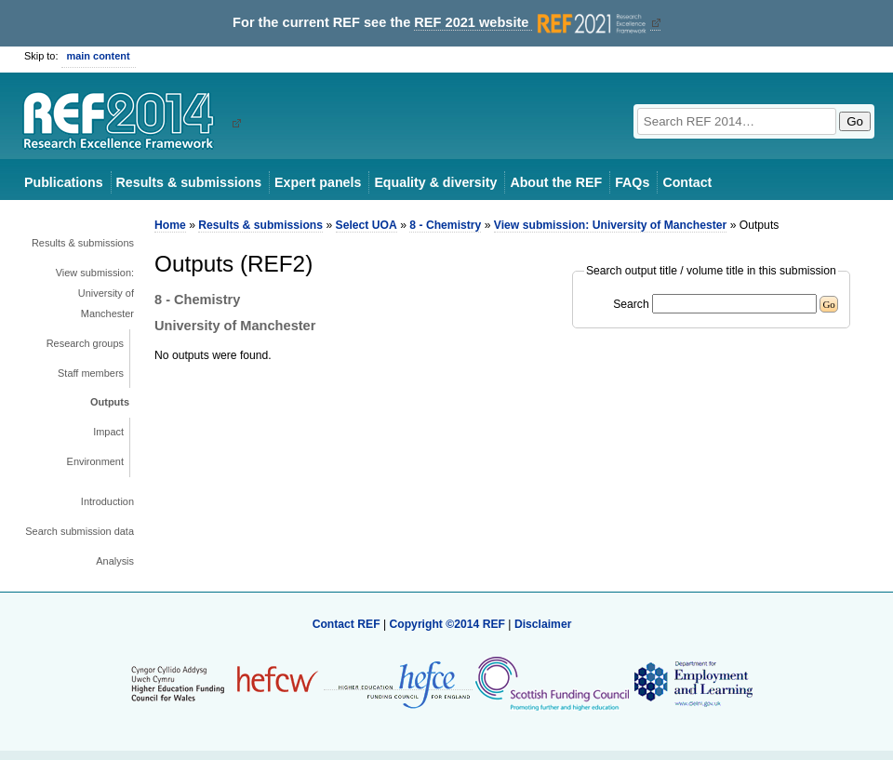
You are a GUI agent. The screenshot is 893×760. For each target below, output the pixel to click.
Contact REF (346, 624)
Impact (108, 431)
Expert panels (317, 182)
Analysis (115, 561)
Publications (63, 182)
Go (854, 121)
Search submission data (79, 531)
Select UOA (366, 225)
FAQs (632, 182)
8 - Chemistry (445, 225)
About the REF (556, 182)
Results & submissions (188, 182)
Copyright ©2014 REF (448, 624)
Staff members (91, 373)
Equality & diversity (435, 182)
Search (631, 304)
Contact (687, 182)
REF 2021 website (531, 23)
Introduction (107, 501)
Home (170, 225)
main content (98, 55)
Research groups (85, 343)
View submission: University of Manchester (95, 293)
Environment (95, 461)
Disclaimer (543, 624)
